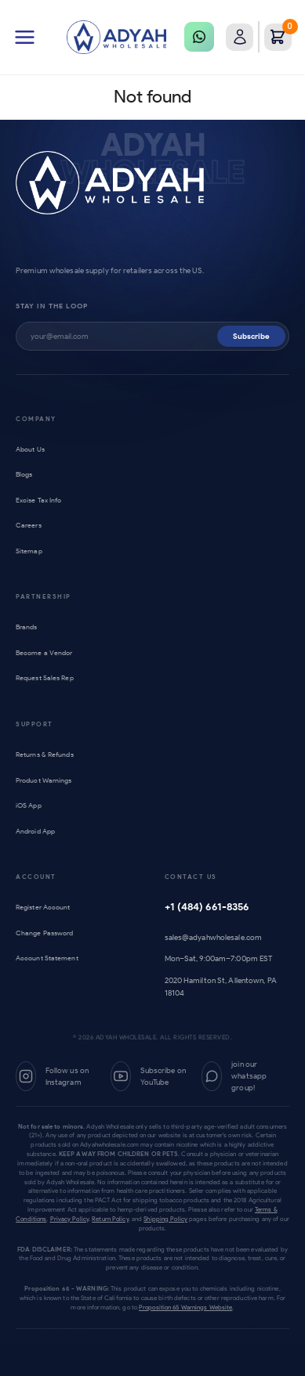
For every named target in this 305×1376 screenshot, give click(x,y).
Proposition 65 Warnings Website (185, 1307)
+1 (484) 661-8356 (207, 907)
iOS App (30, 805)
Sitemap (30, 551)
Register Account (46, 907)
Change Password (48, 933)
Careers (30, 525)
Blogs (26, 474)
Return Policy (110, 1219)
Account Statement (50, 958)
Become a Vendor (46, 652)
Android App (38, 831)
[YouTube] (151, 1076)
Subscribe (251, 336)
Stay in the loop (52, 305)
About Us (32, 449)
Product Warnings (47, 780)
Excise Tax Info (41, 500)
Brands (28, 626)
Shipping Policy (165, 1219)
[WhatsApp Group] (245, 1076)
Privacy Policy (69, 1219)
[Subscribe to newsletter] (124, 336)
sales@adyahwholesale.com (214, 937)
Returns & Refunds (48, 754)
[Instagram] (57, 1076)
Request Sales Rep (48, 677)
